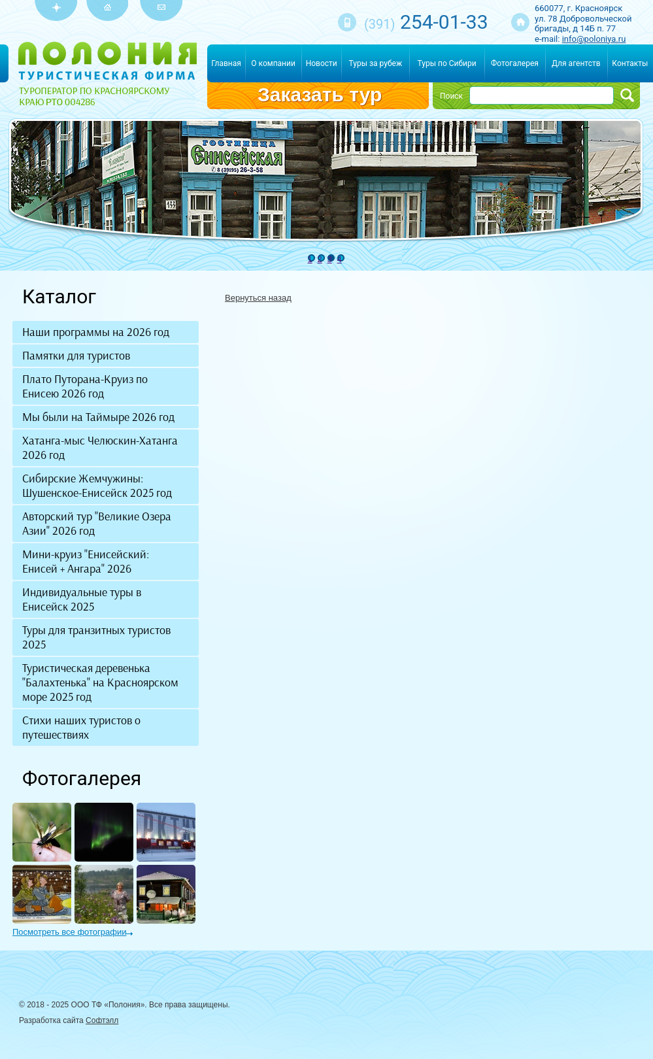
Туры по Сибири (447, 63)
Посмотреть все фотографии (69, 932)
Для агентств (576, 63)
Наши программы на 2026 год (95, 332)
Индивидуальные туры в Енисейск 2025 (81, 599)
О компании (273, 63)
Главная (226, 63)
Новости (321, 63)
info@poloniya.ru (594, 39)
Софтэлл (102, 1020)
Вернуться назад (258, 298)
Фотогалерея (515, 63)
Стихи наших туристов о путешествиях (81, 727)
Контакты (630, 63)
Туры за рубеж (376, 63)
